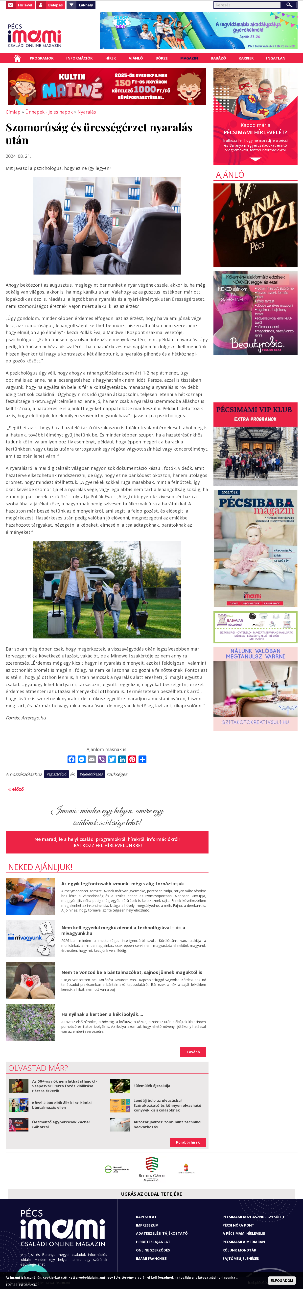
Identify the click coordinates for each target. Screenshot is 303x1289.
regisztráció (56, 774)
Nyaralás (86, 112)
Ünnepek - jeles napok (49, 112)
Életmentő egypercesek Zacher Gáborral (61, 1124)
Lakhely (86, 4)
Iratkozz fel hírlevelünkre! (107, 845)
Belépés (55, 4)
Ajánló (136, 58)
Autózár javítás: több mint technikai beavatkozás (167, 1124)
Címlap (17, 58)
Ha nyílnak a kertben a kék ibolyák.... (102, 1014)
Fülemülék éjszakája (152, 1085)
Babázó (218, 58)
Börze (162, 58)
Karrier (246, 58)
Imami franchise (151, 1258)
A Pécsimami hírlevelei (244, 1233)
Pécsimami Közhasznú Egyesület (254, 1216)
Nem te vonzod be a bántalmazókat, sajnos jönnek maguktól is (131, 972)
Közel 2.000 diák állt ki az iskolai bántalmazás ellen (62, 1105)
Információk (79, 58)
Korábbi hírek (188, 1142)
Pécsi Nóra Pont (238, 1225)
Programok (42, 58)
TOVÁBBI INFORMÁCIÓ (21, 1285)
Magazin (189, 58)
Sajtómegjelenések (241, 1258)
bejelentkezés (91, 774)
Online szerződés (153, 1250)
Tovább (193, 1052)
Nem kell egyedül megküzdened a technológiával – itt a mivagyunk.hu (123, 930)
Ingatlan (275, 58)
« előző (16, 789)
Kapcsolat (146, 1216)
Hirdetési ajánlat (153, 1241)
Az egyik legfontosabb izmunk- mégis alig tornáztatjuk (122, 884)
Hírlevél (25, 4)
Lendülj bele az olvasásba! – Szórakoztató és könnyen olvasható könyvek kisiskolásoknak (167, 1105)
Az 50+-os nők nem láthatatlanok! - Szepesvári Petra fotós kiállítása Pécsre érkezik (64, 1086)
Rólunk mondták (239, 1250)
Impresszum (147, 1225)
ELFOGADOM (282, 1281)
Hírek (110, 58)
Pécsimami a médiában (244, 1241)
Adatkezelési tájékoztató (162, 1233)
